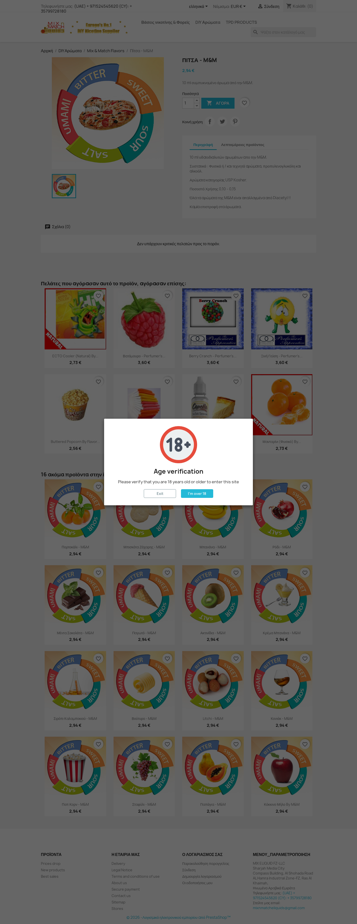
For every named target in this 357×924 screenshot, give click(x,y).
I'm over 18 (197, 493)
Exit (160, 493)
